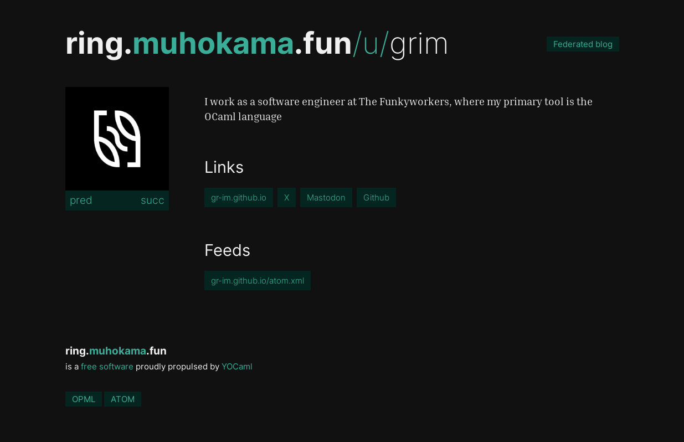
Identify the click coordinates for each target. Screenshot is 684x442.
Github (376, 197)
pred (81, 200)
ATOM (123, 399)
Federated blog (583, 44)
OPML (83, 399)
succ (152, 200)
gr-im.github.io (238, 197)
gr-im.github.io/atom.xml (257, 280)
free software (107, 366)
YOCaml (237, 366)
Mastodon (326, 197)
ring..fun (208, 43)
